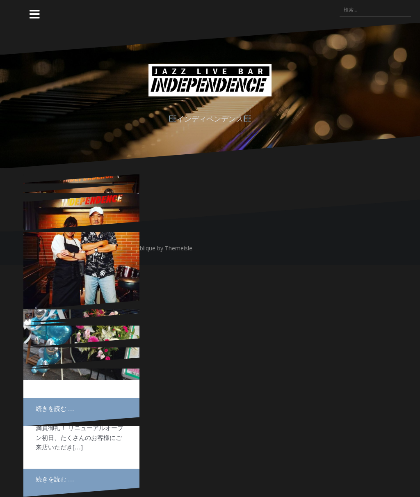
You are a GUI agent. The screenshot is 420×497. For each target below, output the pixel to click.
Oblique (145, 248)
